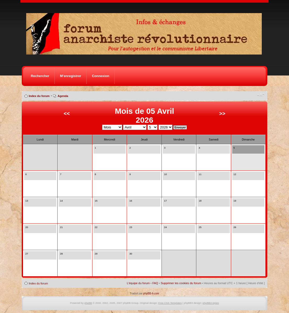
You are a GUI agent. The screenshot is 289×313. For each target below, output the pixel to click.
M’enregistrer (70, 76)
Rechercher (40, 76)
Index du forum (39, 96)
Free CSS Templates (170, 302)
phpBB (88, 302)
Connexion (100, 76)
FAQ (155, 283)
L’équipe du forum (138, 283)
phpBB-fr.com (151, 293)
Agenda (63, 96)
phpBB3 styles (211, 302)
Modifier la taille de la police (261, 95)
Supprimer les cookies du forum (181, 283)
